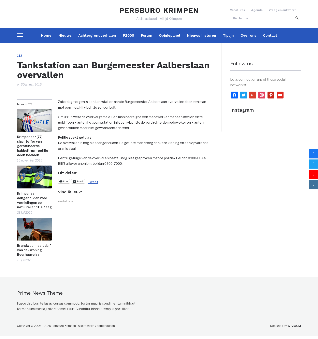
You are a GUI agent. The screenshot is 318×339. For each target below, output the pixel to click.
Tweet (93, 184)
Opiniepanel (169, 38)
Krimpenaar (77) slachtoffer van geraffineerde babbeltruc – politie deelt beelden (32, 149)
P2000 (128, 38)
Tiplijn (228, 38)
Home (46, 38)
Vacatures (237, 11)
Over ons (248, 38)
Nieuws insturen (201, 38)
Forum (146, 38)
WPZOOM (294, 328)
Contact (270, 38)
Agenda (257, 11)
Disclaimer (240, 19)
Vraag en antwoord (282, 11)
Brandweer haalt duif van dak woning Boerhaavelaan (34, 252)
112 (19, 58)
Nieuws (65, 38)
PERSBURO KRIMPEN (159, 11)
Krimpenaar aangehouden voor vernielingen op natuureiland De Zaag (34, 203)
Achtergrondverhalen (97, 38)
